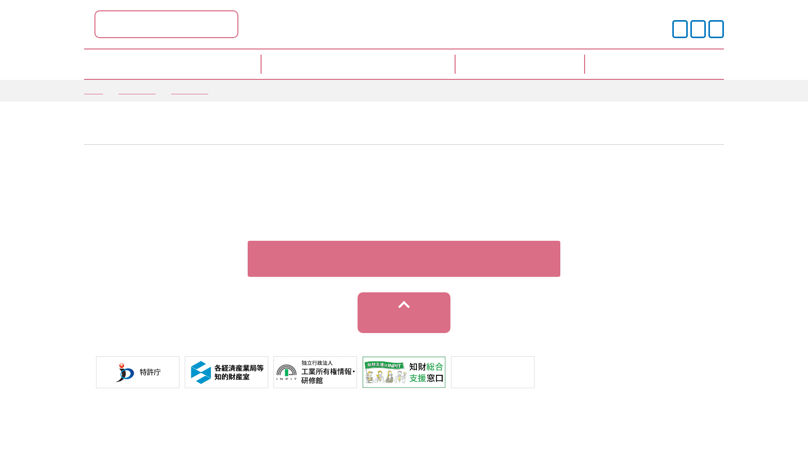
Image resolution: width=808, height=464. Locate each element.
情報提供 (189, 90)
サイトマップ (499, 427)
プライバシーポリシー (333, 427)
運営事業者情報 (425, 427)
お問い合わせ (570, 427)
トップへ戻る (404, 330)
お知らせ (137, 90)
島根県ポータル (270, 24)
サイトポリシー (242, 427)
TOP (93, 90)
